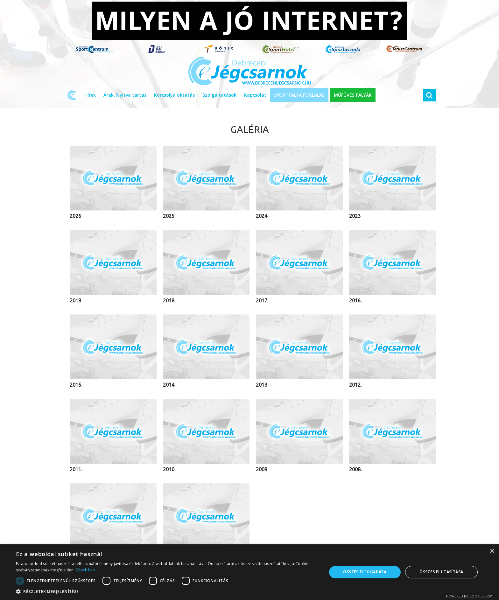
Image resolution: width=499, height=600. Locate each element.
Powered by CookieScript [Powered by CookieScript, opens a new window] (470, 596)
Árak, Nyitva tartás (124, 95)
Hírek (90, 95)
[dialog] (249, 572)
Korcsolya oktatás (174, 95)
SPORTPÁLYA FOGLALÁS (299, 95)
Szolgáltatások (219, 95)
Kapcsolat (255, 95)
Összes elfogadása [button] (364, 572)
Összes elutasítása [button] (441, 572)
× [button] (491, 551)
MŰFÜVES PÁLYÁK (353, 95)
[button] (167, 591)
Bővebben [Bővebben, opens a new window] (85, 570)
